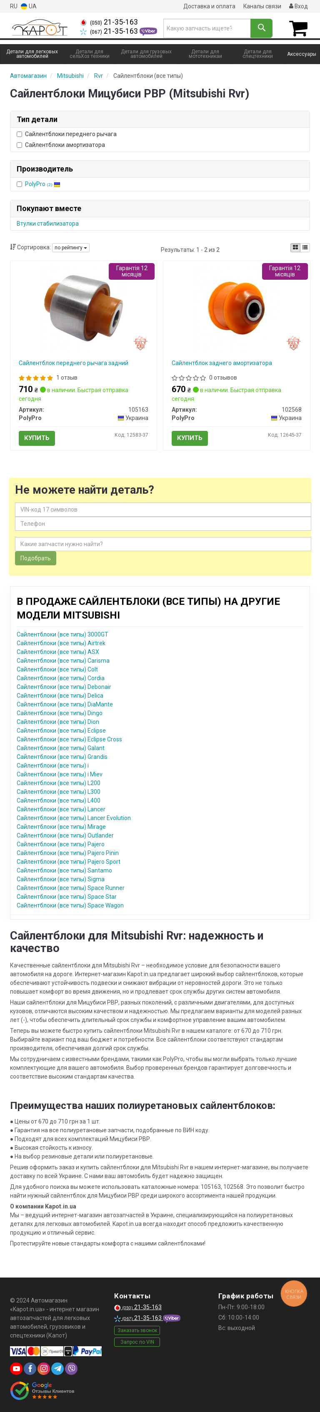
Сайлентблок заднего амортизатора (222, 362)
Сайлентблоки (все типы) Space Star (67, 896)
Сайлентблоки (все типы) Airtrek (61, 642)
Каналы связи (261, 6)
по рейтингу (71, 247)
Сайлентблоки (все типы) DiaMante (65, 704)
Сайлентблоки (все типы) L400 (58, 800)
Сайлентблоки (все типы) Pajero (61, 843)
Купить (37, 437)
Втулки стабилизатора (48, 223)
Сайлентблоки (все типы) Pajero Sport (68, 861)
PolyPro (42, 183)
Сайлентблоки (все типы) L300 (58, 791)
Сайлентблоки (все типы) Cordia (61, 677)
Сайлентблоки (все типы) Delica (60, 695)
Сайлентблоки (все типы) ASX (58, 651)
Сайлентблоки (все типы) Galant (61, 747)
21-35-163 (109, 22)
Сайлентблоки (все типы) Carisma (63, 660)
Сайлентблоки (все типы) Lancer (61, 808)
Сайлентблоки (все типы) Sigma (61, 878)
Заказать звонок (137, 1330)
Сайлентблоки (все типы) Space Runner (71, 887)
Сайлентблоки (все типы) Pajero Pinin (68, 852)
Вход (298, 6)
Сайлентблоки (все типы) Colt (57, 669)
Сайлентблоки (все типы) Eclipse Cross (69, 739)
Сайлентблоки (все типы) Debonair (64, 686)
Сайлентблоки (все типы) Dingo (59, 712)
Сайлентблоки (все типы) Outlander (65, 835)
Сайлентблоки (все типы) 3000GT (62, 634)
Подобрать (35, 557)
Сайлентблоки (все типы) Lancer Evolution (74, 817)
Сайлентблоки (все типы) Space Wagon (70, 905)
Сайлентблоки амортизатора (61, 144)
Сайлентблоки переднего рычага (67, 133)
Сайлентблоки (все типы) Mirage (61, 826)
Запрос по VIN (137, 1342)
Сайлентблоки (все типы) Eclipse (61, 730)
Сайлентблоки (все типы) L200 (58, 782)
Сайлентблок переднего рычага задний (73, 362)
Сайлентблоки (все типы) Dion (58, 721)
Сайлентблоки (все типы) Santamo (64, 870)
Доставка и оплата (208, 6)
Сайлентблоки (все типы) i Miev (59, 774)
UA (29, 6)
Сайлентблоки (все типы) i (53, 765)
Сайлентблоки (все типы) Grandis (62, 756)
